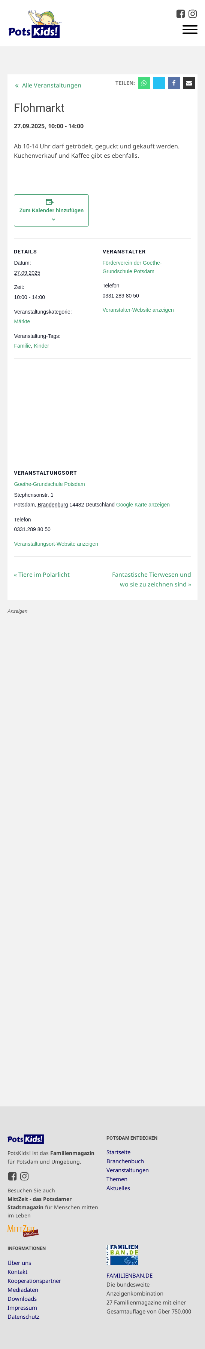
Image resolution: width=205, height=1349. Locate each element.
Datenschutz (23, 1316)
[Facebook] (174, 83)
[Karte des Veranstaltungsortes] (102, 412)
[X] (159, 83)
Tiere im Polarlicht (42, 574)
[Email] (189, 83)
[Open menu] (190, 29)
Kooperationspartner (34, 1280)
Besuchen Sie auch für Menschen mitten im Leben (52, 1203)
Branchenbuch (125, 1161)
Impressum (22, 1307)
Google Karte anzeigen (143, 505)
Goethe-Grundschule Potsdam (49, 484)
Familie (22, 346)
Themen (116, 1179)
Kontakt (17, 1271)
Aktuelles (118, 1188)
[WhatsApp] (144, 83)
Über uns (19, 1262)
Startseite (118, 1152)
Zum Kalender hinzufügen (51, 210)
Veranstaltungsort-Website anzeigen (56, 544)
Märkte (22, 321)
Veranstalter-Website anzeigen (138, 310)
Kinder (41, 346)
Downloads (22, 1298)
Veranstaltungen (127, 1170)
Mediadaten (22, 1289)
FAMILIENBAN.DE (129, 1275)
